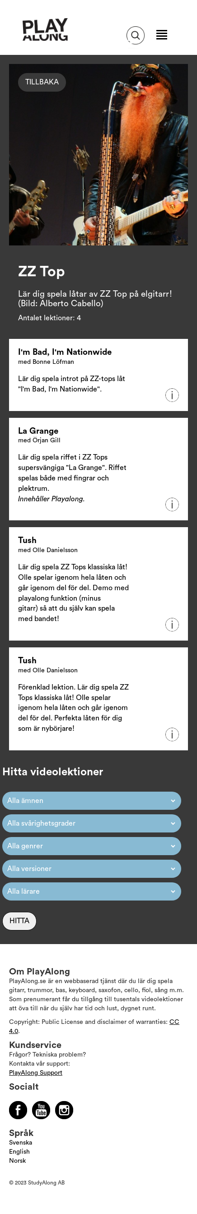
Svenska (20, 1143)
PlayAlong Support (35, 1073)
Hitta (19, 921)
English (19, 1152)
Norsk (17, 1161)
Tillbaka (42, 82)
